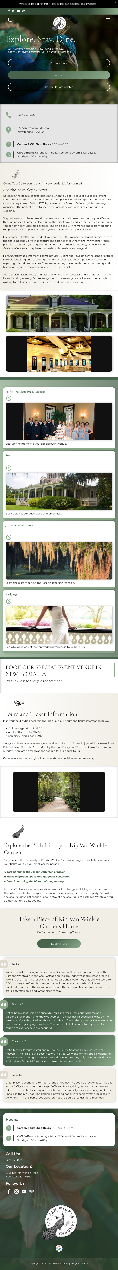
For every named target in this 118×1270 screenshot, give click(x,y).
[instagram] (14, 3)
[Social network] (23, 3)
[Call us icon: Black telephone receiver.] (9, 14)
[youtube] (18, 3)
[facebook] (9, 3)
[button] (108, 12)
